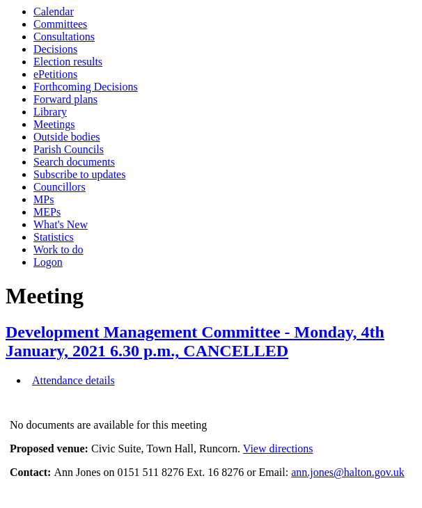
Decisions (55, 49)
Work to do (58, 249)
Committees (60, 24)
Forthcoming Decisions (85, 87)
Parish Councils (68, 149)
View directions (278, 448)
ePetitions (55, 74)
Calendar (53, 11)
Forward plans (65, 99)
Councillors (59, 187)
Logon (48, 262)
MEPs (47, 212)
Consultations (64, 36)
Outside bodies (66, 137)
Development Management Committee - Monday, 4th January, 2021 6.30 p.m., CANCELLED (195, 341)
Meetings (54, 124)
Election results (67, 62)
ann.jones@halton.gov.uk (348, 472)
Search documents (74, 162)
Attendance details (73, 380)
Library (50, 112)
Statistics (53, 237)
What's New (60, 224)
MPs (43, 199)
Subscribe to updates (79, 174)
